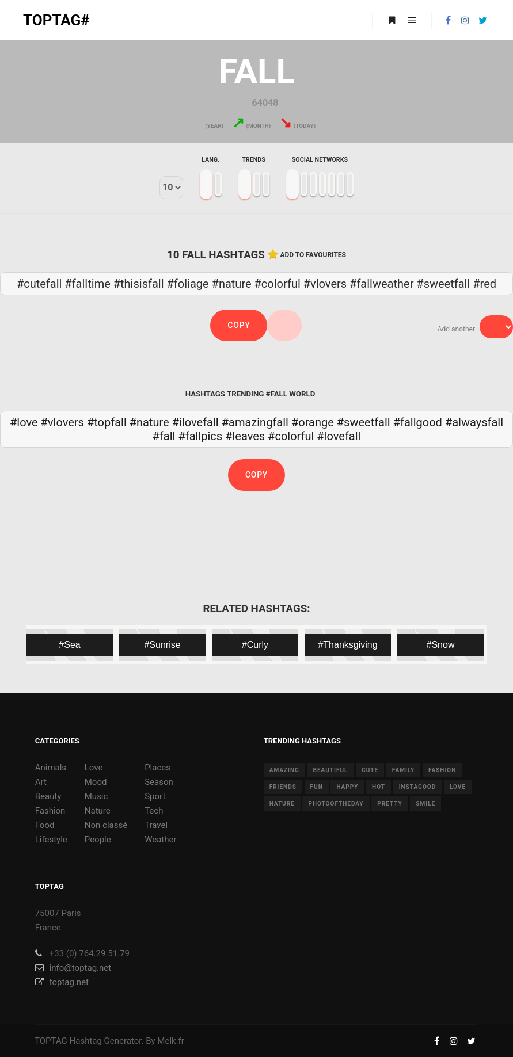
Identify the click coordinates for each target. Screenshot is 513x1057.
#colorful (291, 436)
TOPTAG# (56, 20)
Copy (238, 325)
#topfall (107, 422)
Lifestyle (51, 839)
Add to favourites (313, 255)
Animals (50, 767)
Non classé (106, 825)
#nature (149, 422)
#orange (312, 422)
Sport (155, 796)
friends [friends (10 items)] (283, 787)
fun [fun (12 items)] (316, 787)
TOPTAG (51, 1041)
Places (157, 767)
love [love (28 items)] (458, 787)
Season (159, 782)
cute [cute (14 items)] (370, 770)
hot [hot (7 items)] (378, 787)
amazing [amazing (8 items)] (284, 770)
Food (45, 825)
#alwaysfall (474, 422)
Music (96, 796)
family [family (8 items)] (403, 770)
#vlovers (62, 422)
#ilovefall (195, 422)
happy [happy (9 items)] (347, 787)
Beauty (48, 796)
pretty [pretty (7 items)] (389, 803)
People (98, 839)
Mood (96, 782)
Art (41, 782)
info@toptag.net (73, 968)
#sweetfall (363, 422)
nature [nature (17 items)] (282, 803)
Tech (154, 811)
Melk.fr (170, 1041)
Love (94, 767)
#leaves (245, 436)
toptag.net (62, 982)
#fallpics (200, 436)
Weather (160, 839)
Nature (98, 811)
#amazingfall (255, 422)
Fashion (50, 811)
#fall (164, 436)
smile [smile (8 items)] (425, 803)
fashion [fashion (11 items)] (442, 770)
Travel (156, 825)
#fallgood (417, 422)
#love (24, 422)
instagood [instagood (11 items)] (417, 787)
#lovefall (338, 436)
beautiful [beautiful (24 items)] (330, 770)
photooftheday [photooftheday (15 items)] (335, 803)
